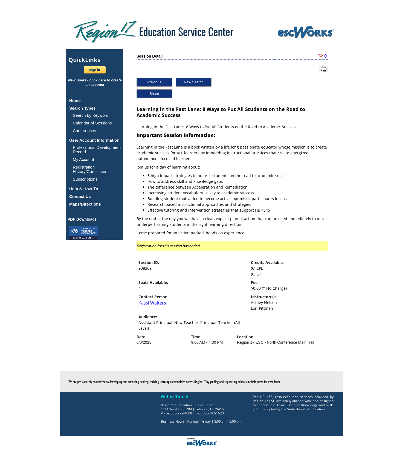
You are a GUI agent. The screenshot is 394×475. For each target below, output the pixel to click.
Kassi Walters (152, 303)
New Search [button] (193, 82)
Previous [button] (154, 82)
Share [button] (154, 94)
